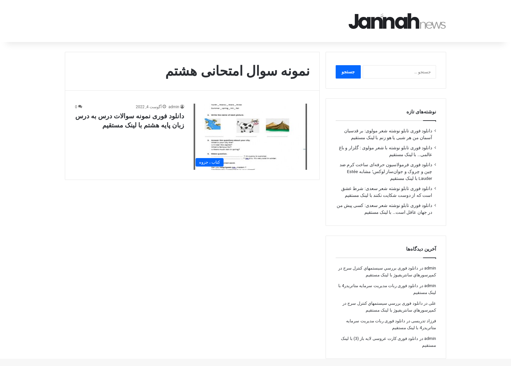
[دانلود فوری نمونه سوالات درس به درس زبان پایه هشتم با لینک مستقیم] (251, 128)
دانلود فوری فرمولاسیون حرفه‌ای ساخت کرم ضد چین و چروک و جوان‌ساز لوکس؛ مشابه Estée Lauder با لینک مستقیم (386, 162)
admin (173, 97)
